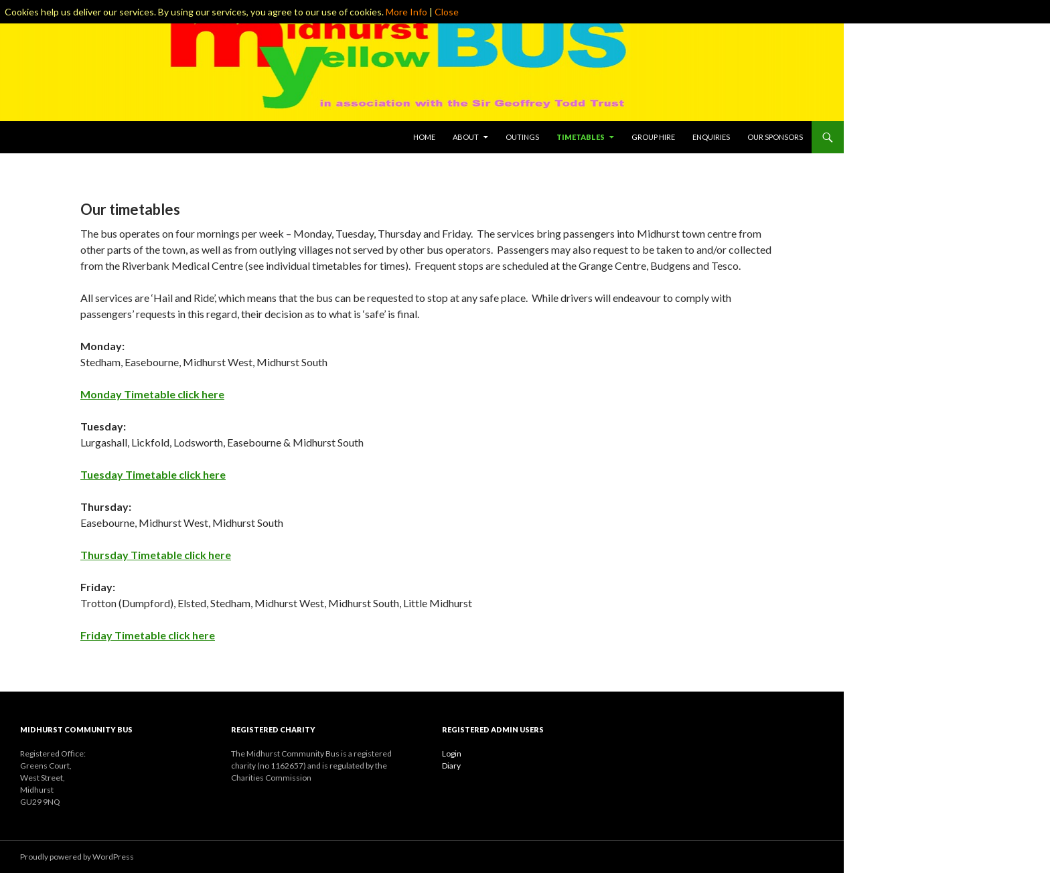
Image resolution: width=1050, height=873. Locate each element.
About (466, 137)
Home (424, 137)
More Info (406, 11)
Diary (451, 766)
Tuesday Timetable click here (153, 474)
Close (447, 11)
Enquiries (711, 137)
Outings (522, 137)
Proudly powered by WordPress (77, 857)
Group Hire (653, 137)
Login (451, 753)
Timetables (580, 137)
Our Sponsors (775, 137)
